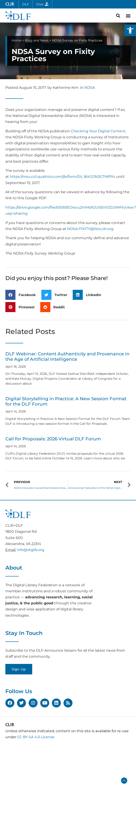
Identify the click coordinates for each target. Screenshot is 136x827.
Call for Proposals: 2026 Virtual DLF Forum (53, 438)
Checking (79, 131)
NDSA (89, 87)
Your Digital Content (107, 131)
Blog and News (37, 40)
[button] (130, 30)
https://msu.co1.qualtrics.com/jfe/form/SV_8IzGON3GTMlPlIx (62, 176)
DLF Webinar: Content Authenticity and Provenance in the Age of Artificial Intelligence (67, 356)
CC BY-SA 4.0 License (36, 737)
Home (16, 40)
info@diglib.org (30, 550)
